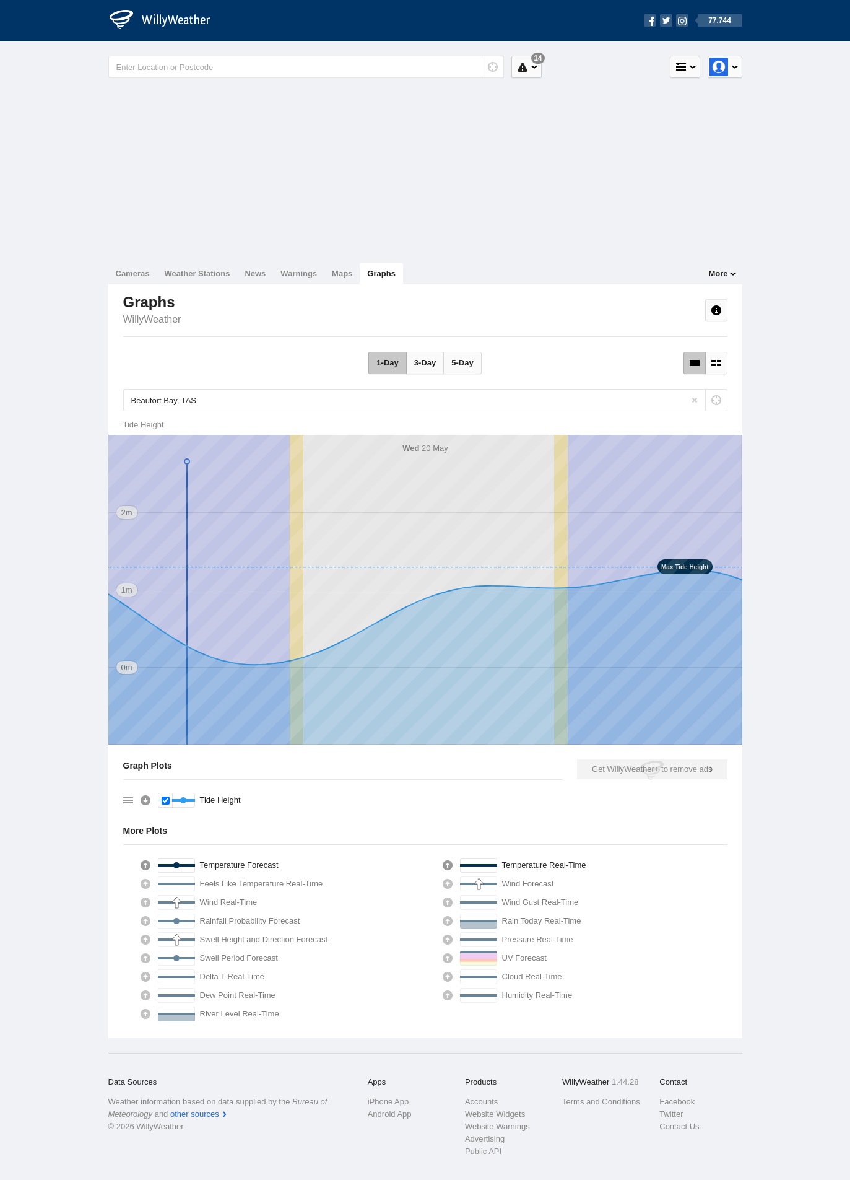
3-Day (425, 362)
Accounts (481, 1101)
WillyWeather (152, 319)
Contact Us (679, 1126)
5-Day (462, 362)
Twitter (671, 1114)
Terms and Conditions (601, 1101)
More (717, 273)
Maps (342, 273)
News (255, 273)
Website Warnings (497, 1126)
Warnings (298, 273)
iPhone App (388, 1101)
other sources (194, 1114)
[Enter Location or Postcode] (306, 67)
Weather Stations (197, 273)
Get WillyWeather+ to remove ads (652, 769)
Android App (390, 1114)
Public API (483, 1151)
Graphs (381, 273)
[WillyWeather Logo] (166, 20)
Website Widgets (495, 1114)
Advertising (485, 1138)
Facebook (677, 1101)
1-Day (387, 362)
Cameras (133, 273)
